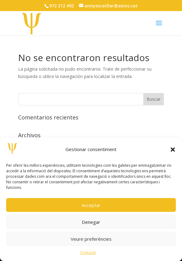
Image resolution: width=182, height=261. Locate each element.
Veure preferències (91, 239)
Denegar (91, 222)
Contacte (88, 252)
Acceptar (91, 205)
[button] (173, 149)
